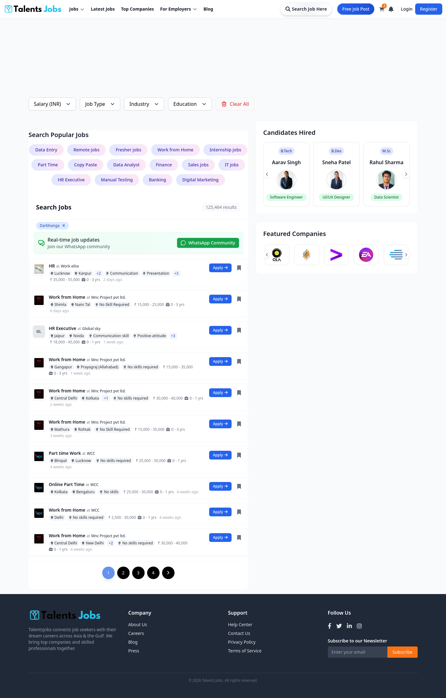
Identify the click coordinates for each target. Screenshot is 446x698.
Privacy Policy (242, 642)
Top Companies (137, 9)
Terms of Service (245, 651)
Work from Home (67, 297)
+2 (99, 273)
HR (52, 266)
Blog (208, 9)
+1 (106, 398)
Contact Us (239, 633)
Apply (220, 267)
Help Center (240, 624)
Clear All (235, 104)
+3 (176, 273)
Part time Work (65, 453)
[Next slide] (406, 174)
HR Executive (62, 328)
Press (133, 651)
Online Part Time (66, 484)
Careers (136, 633)
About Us (137, 624)
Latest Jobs (103, 9)
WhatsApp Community (208, 243)
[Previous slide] (267, 174)
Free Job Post (355, 9)
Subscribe (402, 652)
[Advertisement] (216, 48)
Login (406, 9)
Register (428, 9)
